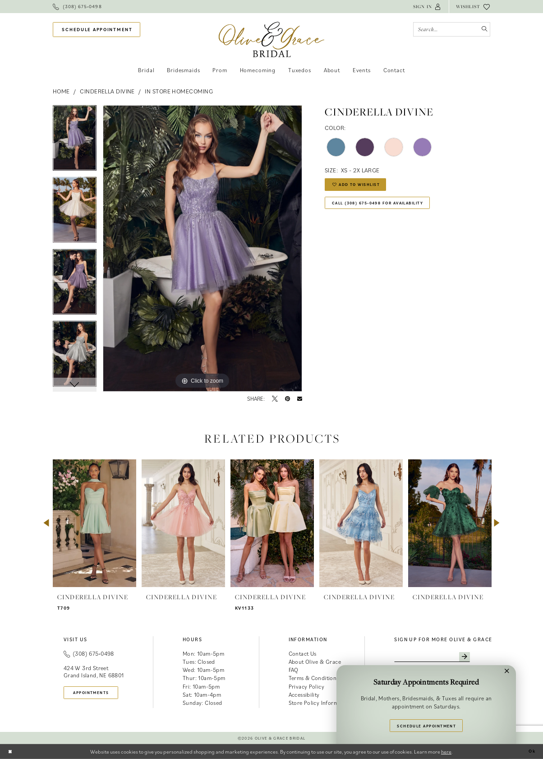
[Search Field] (451, 29)
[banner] (272, 39)
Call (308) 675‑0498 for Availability (388, 208)
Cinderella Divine (107, 91)
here (446, 751)
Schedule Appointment (426, 724)
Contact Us (303, 653)
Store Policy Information (320, 703)
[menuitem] (77, 6)
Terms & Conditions (314, 678)
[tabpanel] (75, 141)
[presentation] (94, 523)
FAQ (294, 670)
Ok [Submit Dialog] (531, 751)
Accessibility (304, 695)
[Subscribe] (477, 658)
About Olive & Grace (315, 662)
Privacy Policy (307, 686)
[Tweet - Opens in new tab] (275, 399)
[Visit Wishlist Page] (473, 6)
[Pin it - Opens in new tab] (287, 399)
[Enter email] (439, 658)
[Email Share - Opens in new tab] (299, 399)
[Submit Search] (482, 29)
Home (61, 91)
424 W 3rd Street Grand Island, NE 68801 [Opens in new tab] (94, 671)
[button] (427, 6)
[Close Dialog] (11, 751)
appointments (96, 693)
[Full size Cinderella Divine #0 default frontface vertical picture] (202, 249)
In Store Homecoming (179, 91)
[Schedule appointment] (96, 29)
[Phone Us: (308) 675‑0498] (77, 6)
